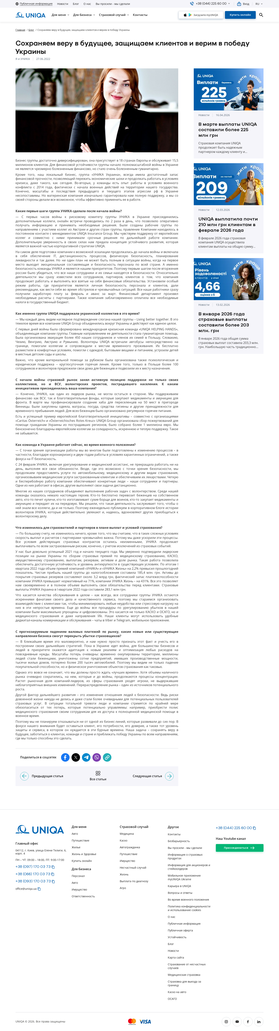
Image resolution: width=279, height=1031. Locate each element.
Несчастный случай (133, 867)
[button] (229, 3)
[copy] (107, 757)
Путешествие (80, 840)
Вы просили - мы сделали (113, 4)
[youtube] (237, 1021)
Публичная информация (184, 923)
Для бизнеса (81, 869)
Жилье (76, 847)
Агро (123, 888)
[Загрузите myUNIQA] (200, 15)
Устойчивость (177, 937)
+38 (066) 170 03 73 (33, 873)
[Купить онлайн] (240, 15)
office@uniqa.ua (26, 889)
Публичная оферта (180, 930)
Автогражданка (130, 847)
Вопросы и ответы (180, 893)
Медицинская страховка (184, 975)
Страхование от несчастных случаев (187, 966)
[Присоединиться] (240, 848)
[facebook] (248, 1021)
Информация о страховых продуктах (185, 856)
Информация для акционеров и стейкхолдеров (189, 867)
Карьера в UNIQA (179, 886)
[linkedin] (259, 1021)
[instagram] (226, 1021)
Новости (62, 4)
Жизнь (124, 874)
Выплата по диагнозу (134, 881)
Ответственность (83, 896)
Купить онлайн (82, 861)
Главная (20, 29)
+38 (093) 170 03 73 (33, 881)
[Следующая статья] (169, 776)
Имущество (79, 889)
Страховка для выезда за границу (184, 983)
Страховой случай (134, 827)
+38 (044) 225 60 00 (234, 827)
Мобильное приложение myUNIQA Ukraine (184, 877)
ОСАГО (172, 999)
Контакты (174, 834)
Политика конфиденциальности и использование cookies (189, 908)
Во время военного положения (188, 899)
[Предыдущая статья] (24, 776)
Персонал (78, 876)
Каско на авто (177, 992)
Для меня (79, 827)
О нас (87, 4)
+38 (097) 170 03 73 (33, 866)
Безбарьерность (179, 841)
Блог (76, 4)
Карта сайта (176, 957)
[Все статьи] (98, 776)
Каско (123, 840)
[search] (261, 15)
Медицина (127, 833)
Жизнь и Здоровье (84, 854)
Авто (75, 833)
